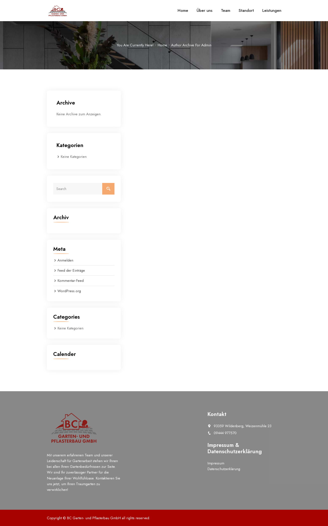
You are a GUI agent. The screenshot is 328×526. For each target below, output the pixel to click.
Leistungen (271, 10)
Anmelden (65, 260)
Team (225, 10)
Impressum (215, 463)
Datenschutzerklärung (223, 468)
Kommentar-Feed (70, 280)
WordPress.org (69, 290)
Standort (246, 10)
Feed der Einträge (71, 270)
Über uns (204, 10)
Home (183, 10)
